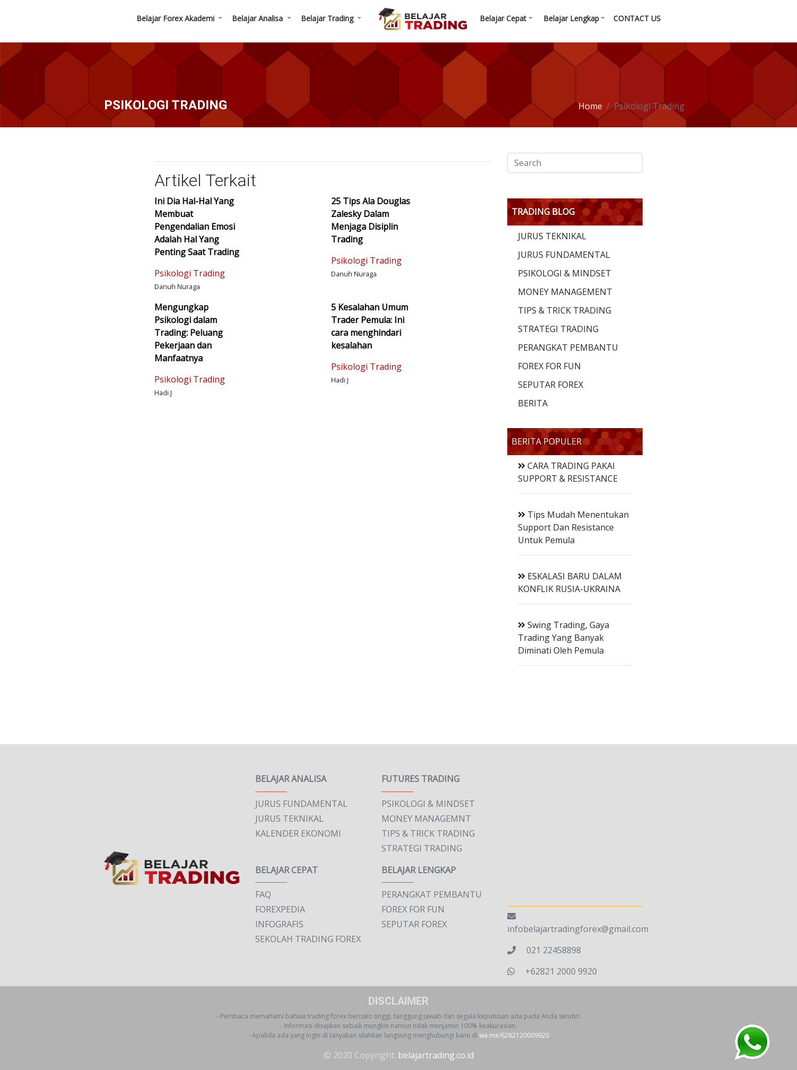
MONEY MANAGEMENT (565, 292)
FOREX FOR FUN (549, 366)
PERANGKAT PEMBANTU (568, 347)
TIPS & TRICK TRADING (564, 310)
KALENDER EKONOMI (298, 833)
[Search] (575, 163)
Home (590, 106)
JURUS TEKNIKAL (552, 236)
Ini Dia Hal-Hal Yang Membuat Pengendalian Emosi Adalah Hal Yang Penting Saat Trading (196, 226)
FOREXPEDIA (280, 909)
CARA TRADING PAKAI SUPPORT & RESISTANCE (568, 472)
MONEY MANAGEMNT (426, 818)
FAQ (263, 894)
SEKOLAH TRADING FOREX (308, 939)
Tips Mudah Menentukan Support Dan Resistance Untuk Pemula (573, 527)
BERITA (533, 403)
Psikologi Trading (189, 273)
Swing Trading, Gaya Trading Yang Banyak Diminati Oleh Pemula (563, 637)
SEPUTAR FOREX (550, 384)
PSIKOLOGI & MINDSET (564, 273)
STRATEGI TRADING (558, 329)
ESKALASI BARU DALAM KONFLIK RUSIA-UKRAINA (570, 582)
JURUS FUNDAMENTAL (564, 254)
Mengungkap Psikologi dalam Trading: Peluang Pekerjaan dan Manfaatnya (188, 332)
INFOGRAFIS (279, 924)
